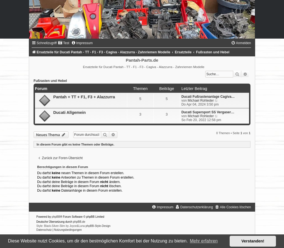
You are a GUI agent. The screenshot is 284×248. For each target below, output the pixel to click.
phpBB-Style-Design (97, 225)
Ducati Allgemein (69, 112)
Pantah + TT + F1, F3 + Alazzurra (84, 97)
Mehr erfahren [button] (204, 241)
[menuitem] (63, 43)
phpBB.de (79, 221)
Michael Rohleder (201, 100)
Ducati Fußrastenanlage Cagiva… (208, 97)
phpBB (56, 216)
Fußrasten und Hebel (50, 81)
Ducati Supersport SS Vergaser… (207, 112)
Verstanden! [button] (253, 241)
